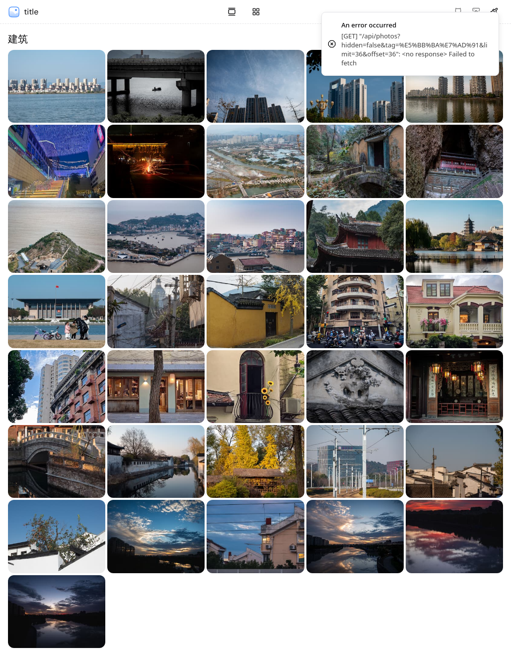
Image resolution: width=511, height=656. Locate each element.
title (31, 11)
